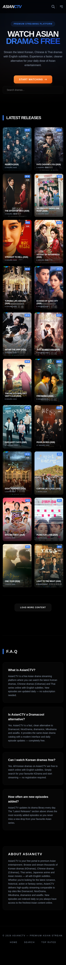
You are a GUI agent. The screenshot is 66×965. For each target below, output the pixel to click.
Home (14, 942)
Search (29, 942)
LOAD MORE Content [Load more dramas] (33, 607)
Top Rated (48, 942)
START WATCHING (33, 79)
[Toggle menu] (61, 7)
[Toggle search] (54, 7)
